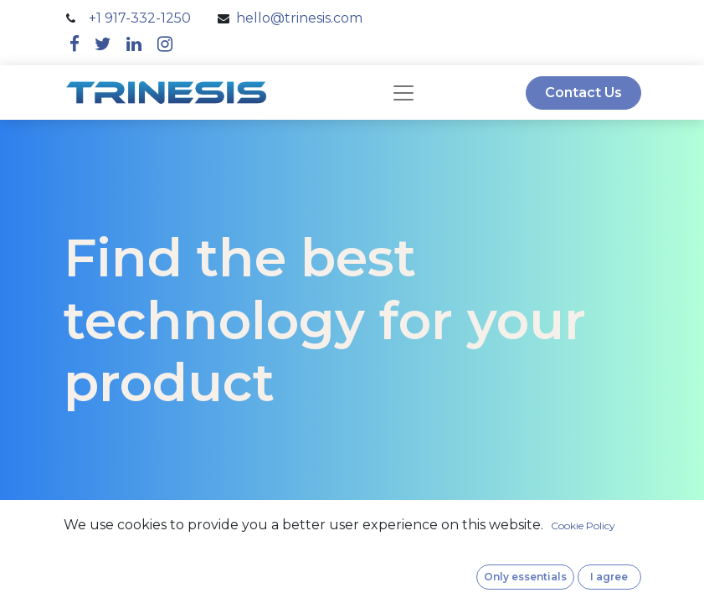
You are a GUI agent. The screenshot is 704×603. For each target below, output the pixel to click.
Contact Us (583, 92)
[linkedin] (134, 44)
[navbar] (403, 93)
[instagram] (165, 44)
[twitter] (103, 44)
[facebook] (74, 44)
